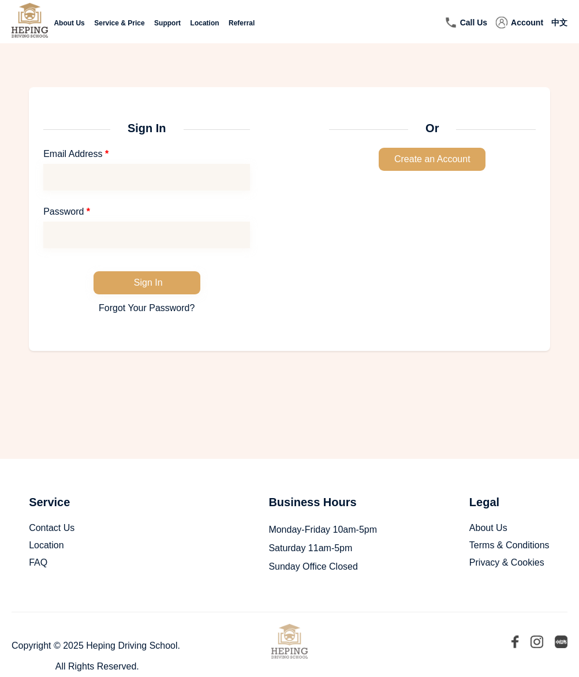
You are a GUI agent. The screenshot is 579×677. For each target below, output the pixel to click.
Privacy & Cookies (506, 562)
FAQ (38, 562)
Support (167, 23)
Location (204, 23)
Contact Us (51, 528)
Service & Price (119, 23)
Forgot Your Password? (147, 308)
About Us (69, 23)
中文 (559, 22)
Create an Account (432, 159)
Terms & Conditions (509, 545)
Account (527, 22)
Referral (242, 23)
